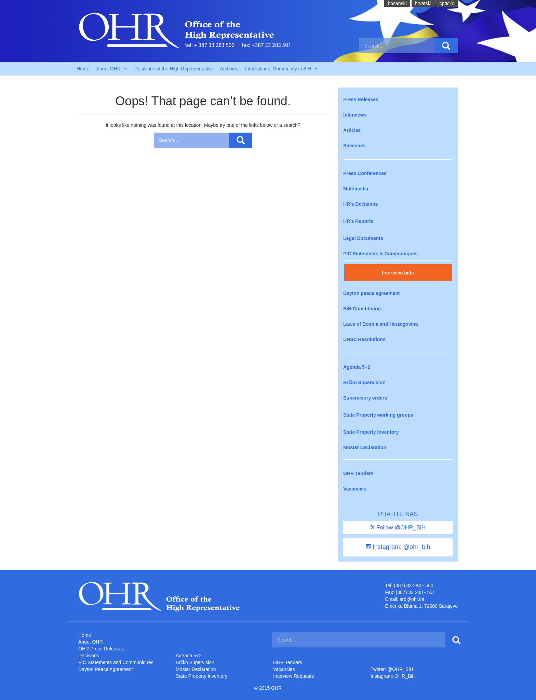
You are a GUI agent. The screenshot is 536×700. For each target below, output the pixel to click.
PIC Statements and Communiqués (115, 662)
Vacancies (354, 489)
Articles (352, 130)
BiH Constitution (362, 308)
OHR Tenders (358, 473)
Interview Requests (293, 676)
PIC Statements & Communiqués (380, 253)
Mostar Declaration (364, 447)
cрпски (447, 3)
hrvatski (423, 3)
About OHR (90, 642)
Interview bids (398, 272)
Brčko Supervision (364, 382)
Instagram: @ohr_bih (398, 546)
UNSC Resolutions (364, 339)
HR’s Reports (358, 221)
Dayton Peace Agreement (105, 669)
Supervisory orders (365, 398)
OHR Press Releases (101, 648)
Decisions (88, 655)
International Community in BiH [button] (281, 69)
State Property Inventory (371, 432)
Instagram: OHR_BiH (393, 676)
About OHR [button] (112, 69)
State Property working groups (378, 415)
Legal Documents (363, 238)
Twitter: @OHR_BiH (392, 669)
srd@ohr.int (412, 599)
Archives (229, 68)
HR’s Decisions (360, 204)
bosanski (397, 3)
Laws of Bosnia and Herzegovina (380, 324)
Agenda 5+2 (356, 367)
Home (83, 68)
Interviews (354, 115)
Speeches (354, 145)
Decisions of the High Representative (173, 68)
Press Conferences (365, 173)
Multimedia (355, 188)
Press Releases (360, 99)
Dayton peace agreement (371, 293)
